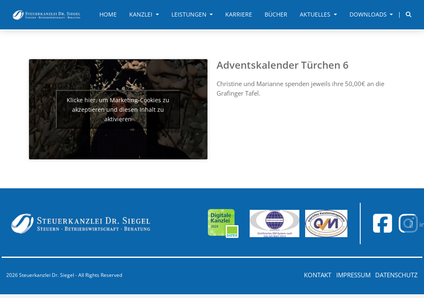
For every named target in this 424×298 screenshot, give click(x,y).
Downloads (368, 14)
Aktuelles (316, 14)
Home (108, 14)
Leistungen (189, 14)
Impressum (353, 275)
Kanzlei (141, 14)
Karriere (238, 14)
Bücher (276, 14)
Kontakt (317, 275)
